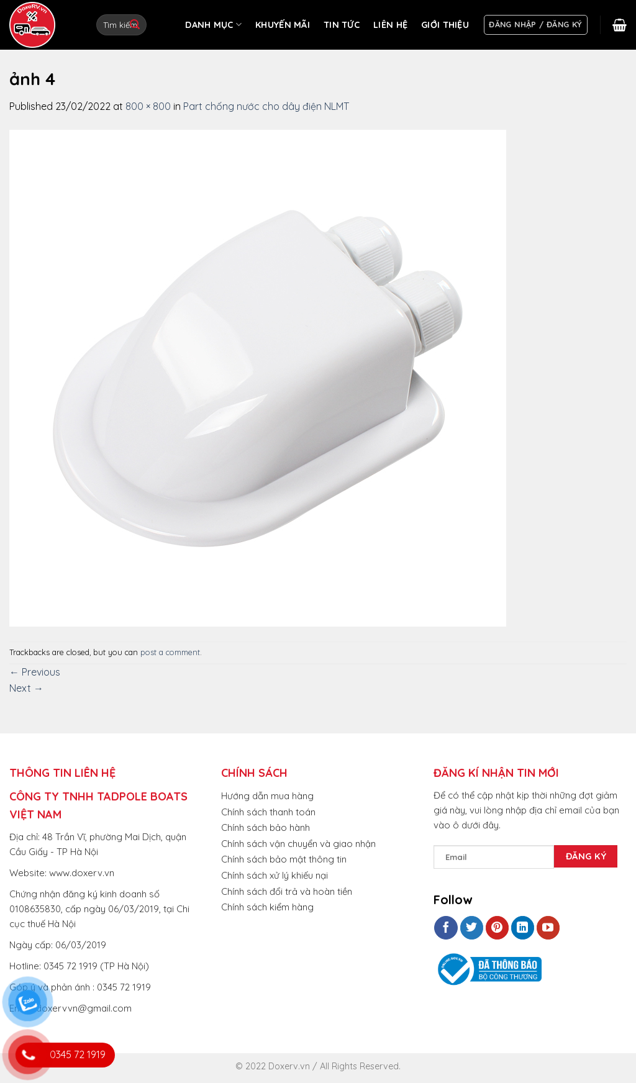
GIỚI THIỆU (445, 24)
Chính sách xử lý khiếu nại (274, 875)
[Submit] (134, 24)
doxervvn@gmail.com (84, 1008)
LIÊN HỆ (390, 24)
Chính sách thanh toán (268, 812)
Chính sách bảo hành (265, 827)
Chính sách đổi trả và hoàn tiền (286, 891)
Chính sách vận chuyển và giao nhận (298, 844)
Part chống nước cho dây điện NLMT (266, 106)
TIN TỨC (342, 24)
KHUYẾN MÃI (282, 24)
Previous (34, 672)
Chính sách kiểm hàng (267, 907)
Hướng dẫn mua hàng (267, 796)
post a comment (170, 652)
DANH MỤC (213, 24)
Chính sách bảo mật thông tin (284, 859)
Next (26, 688)
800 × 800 (148, 106)
